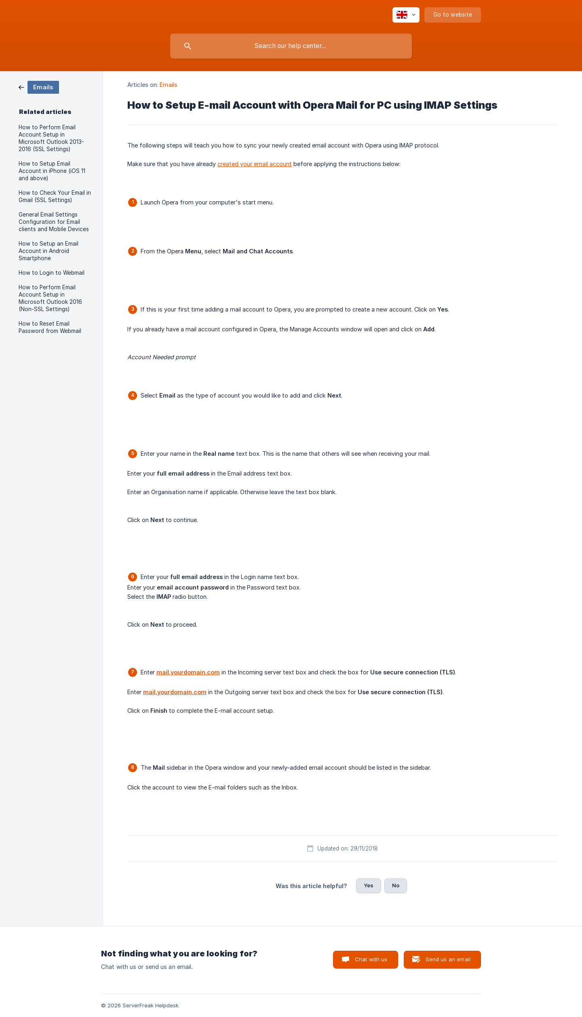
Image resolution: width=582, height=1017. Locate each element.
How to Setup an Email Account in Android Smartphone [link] (48, 250)
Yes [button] (368, 885)
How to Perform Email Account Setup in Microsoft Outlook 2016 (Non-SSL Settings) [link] (50, 298)
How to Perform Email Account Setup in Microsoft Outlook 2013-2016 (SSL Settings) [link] (51, 138)
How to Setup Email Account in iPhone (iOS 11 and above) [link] (52, 170)
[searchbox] (291, 46)
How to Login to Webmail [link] (51, 273)
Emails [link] (168, 84)
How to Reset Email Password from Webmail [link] (50, 327)
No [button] (395, 885)
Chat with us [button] (371, 959)
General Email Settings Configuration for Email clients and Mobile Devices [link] (54, 221)
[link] (39, 87)
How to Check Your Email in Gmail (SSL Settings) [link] (55, 196)
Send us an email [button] (448, 959)
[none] (406, 15)
